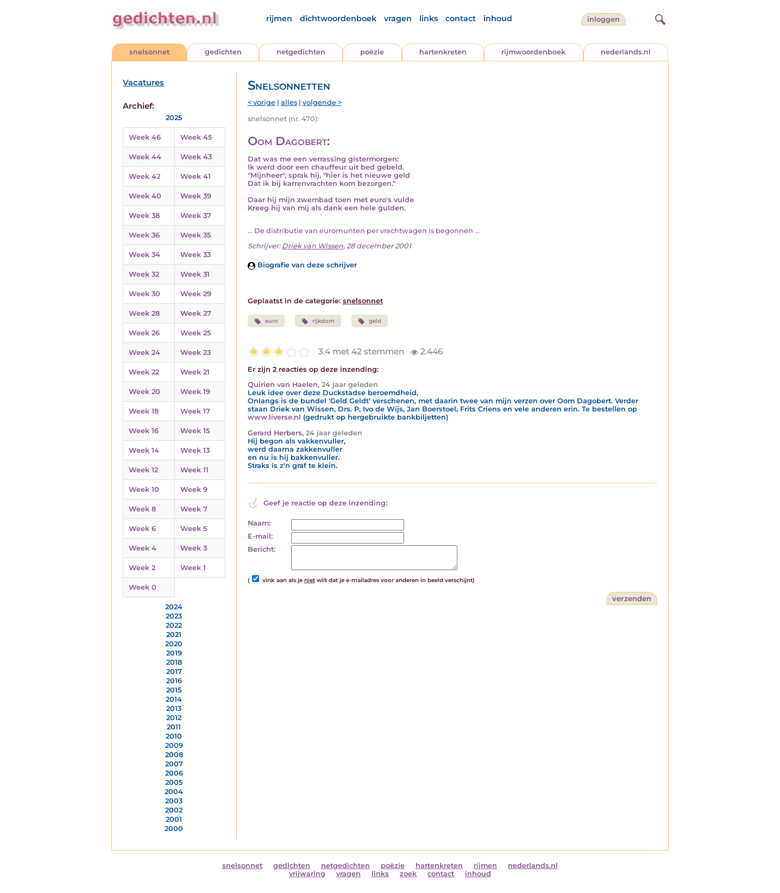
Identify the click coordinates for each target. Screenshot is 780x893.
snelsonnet (149, 52)
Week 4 (142, 548)
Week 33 (195, 255)
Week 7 (193, 509)
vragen (398, 18)
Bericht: (261, 549)
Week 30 (144, 294)
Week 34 (144, 255)
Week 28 (144, 313)
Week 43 (196, 157)
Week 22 (144, 372)
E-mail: (260, 536)
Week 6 (142, 528)
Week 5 (193, 528)
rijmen (279, 18)
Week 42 (144, 176)
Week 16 (144, 431)
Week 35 (195, 235)
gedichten (223, 52)
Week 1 (193, 568)
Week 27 (195, 313)
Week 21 (195, 372)
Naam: (259, 523)
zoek (408, 874)
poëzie (372, 52)
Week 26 (144, 333)
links (428, 18)
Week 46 (145, 137)
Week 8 (142, 509)
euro (266, 321)
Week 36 (144, 235)
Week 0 (142, 587)
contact (460, 18)
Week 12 (143, 470)
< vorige (261, 102)
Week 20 (144, 392)
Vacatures (143, 83)
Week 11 (194, 470)
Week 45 (196, 137)
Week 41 (195, 176)
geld (369, 321)
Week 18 (144, 411)
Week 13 (195, 450)
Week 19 (195, 392)
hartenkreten (443, 52)
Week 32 (144, 274)
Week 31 (195, 274)
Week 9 (193, 489)
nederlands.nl (626, 52)
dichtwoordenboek (338, 18)
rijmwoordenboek (533, 52)
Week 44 (145, 157)
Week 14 (144, 450)
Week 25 (195, 333)
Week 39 (195, 196)
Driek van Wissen (312, 246)
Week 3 (193, 548)
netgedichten (300, 52)
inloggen (603, 19)
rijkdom (318, 321)
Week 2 (142, 568)
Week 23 (195, 352)
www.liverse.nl (274, 417)
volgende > (322, 102)
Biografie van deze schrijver (302, 265)
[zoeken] (659, 18)
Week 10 (144, 489)
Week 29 (195, 294)
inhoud (497, 18)
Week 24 (144, 352)
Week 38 (144, 215)
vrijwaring (307, 874)
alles (289, 102)
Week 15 (195, 431)
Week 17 (195, 411)
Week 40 (145, 196)
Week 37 (195, 215)
